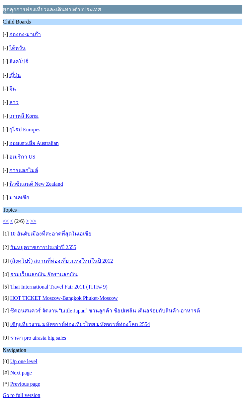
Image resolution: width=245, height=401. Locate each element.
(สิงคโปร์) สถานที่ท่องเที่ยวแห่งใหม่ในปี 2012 (61, 261)
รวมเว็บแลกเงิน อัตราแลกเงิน (44, 274)
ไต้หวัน (17, 48)
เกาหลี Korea (24, 116)
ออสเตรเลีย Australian (34, 143)
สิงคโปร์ (18, 61)
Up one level (24, 361)
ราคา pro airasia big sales (38, 338)
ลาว (14, 102)
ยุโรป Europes (24, 129)
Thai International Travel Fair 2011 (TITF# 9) (59, 287)
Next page (21, 372)
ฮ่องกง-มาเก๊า (25, 34)
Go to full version (21, 395)
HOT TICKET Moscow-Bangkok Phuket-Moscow (64, 298)
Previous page (25, 384)
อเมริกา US (22, 157)
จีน (12, 89)
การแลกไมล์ (23, 170)
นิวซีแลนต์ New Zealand (36, 184)
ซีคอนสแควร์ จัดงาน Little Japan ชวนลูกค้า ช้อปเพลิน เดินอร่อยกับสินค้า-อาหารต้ (105, 310)
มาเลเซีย (19, 197)
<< (6, 221)
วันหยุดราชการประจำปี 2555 (43, 247)
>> (33, 221)
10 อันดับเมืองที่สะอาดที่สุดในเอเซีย (50, 233)
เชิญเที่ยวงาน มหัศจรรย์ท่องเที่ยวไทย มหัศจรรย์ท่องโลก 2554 (80, 324)
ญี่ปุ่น (15, 75)
